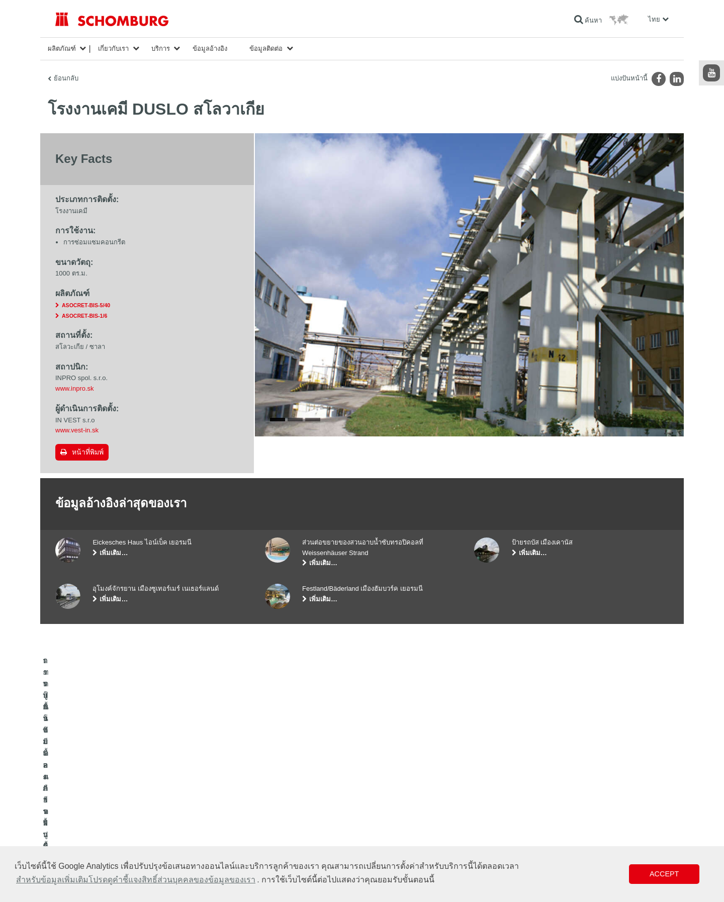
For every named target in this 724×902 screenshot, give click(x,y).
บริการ (160, 48)
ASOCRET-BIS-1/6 (84, 316)
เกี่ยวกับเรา (113, 48)
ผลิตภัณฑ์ (62, 48)
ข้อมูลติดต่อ (266, 48)
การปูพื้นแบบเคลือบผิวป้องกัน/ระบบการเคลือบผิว (118, 829)
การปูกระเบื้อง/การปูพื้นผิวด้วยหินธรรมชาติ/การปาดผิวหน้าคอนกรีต (143, 814)
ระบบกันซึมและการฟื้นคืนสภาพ (96, 798)
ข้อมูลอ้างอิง (210, 48)
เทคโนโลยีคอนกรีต (80, 844)
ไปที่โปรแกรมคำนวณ (293, 798)
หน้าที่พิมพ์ (88, 452)
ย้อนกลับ (66, 78)
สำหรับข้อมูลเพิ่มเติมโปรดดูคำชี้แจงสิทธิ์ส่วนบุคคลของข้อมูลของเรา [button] (135, 879)
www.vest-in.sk (77, 430)
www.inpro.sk (74, 388)
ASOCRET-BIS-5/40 (86, 305)
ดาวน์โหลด (280, 814)
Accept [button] (664, 874)
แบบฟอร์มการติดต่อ (291, 829)
